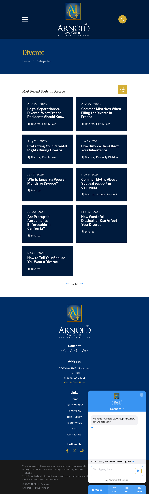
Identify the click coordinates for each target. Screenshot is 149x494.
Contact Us (74, 434)
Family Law (74, 410)
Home (74, 399)
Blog (74, 428)
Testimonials (74, 422)
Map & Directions (74, 382)
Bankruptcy (74, 416)
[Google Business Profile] (82, 451)
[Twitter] (74, 451)
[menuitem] (27, 487)
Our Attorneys (74, 404)
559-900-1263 (74, 350)
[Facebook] (67, 451)
